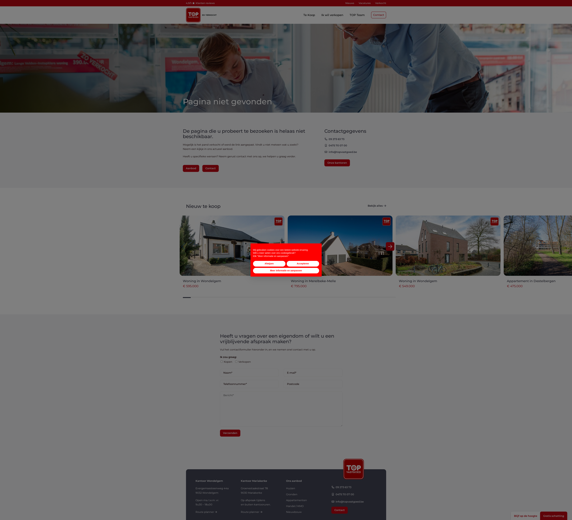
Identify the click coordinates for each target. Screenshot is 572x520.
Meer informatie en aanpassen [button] (286, 270)
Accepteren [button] (303, 263)
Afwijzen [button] (269, 263)
